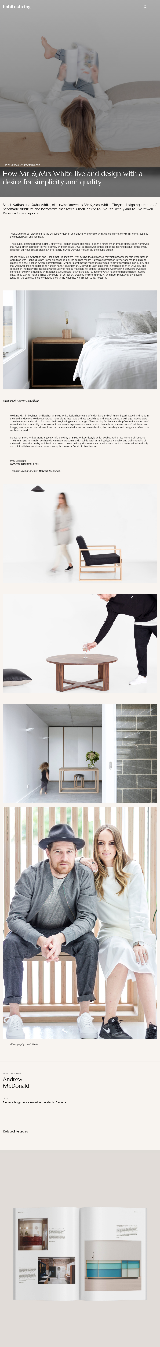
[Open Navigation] (154, 7)
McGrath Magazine (49, 471)
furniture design (12, 1102)
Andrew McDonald (30, 165)
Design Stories (11, 165)
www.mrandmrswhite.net (24, 464)
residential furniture (54, 1102)
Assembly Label (37, 424)
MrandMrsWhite (32, 1102)
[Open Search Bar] (145, 7)
